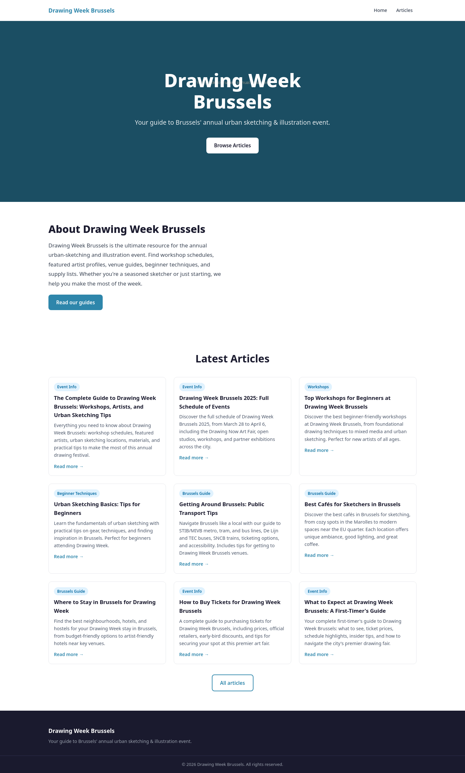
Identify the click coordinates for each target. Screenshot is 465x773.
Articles (404, 10)
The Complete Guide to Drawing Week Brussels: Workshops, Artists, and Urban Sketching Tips (105, 406)
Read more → (69, 466)
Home (380, 10)
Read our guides (75, 302)
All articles (232, 683)
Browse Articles (232, 145)
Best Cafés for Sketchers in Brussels (352, 504)
